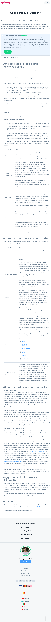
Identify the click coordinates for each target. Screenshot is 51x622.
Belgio (26, 593)
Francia (26, 595)
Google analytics (26, 347)
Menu (47, 2)
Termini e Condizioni (20, 616)
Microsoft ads (25, 354)
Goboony (29, 614)
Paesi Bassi (26, 606)
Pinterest (24, 355)
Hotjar (23, 350)
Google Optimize (26, 348)
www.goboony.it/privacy (11, 498)
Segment (24, 357)
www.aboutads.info (27, 441)
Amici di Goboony (25, 570)
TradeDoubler (25, 358)
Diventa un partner (25, 575)
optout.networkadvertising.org (13, 461)
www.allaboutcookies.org (40, 78)
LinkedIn (24, 352)
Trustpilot (33, 618)
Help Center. (37, 507)
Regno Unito (27, 609)
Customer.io (25, 343)
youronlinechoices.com (38, 451)
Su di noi (25, 568)
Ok (7, 52)
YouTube (24, 359)
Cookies (33, 616)
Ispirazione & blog (25, 573)
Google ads (24, 345)
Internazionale (26, 601)
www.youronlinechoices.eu (11, 80)
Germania (26, 598)
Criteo (23, 341)
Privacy (28, 616)
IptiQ (23, 351)
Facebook (24, 344)
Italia (27, 604)
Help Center (25, 561)
